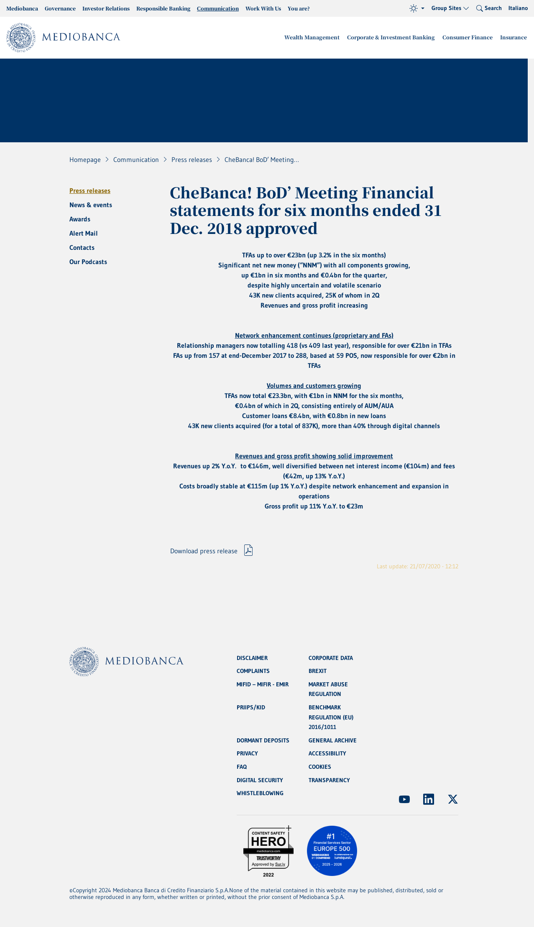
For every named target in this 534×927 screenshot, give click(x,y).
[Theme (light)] (417, 8)
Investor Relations (106, 8)
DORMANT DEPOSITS (263, 740)
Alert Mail (83, 233)
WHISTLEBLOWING (260, 793)
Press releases (89, 190)
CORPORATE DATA (331, 656)
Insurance (514, 37)
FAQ (242, 766)
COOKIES (320, 766)
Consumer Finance (470, 37)
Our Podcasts (88, 261)
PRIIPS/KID (251, 706)
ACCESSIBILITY (327, 753)
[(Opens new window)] (404, 799)
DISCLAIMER (252, 656)
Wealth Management (321, 37)
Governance (60, 8)
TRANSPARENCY (329, 780)
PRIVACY (247, 753)
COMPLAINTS (253, 669)
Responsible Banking (163, 8)
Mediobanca (22, 8)
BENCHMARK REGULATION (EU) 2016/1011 (331, 716)
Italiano (518, 8)
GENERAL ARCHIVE (333, 740)
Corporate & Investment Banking (396, 37)
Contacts (82, 247)
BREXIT (318, 669)
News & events (90, 204)
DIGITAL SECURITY (260, 780)
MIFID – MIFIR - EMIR (263, 683)
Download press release (204, 551)
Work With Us (263, 8)
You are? (299, 8)
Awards (79, 219)
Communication (218, 8)
